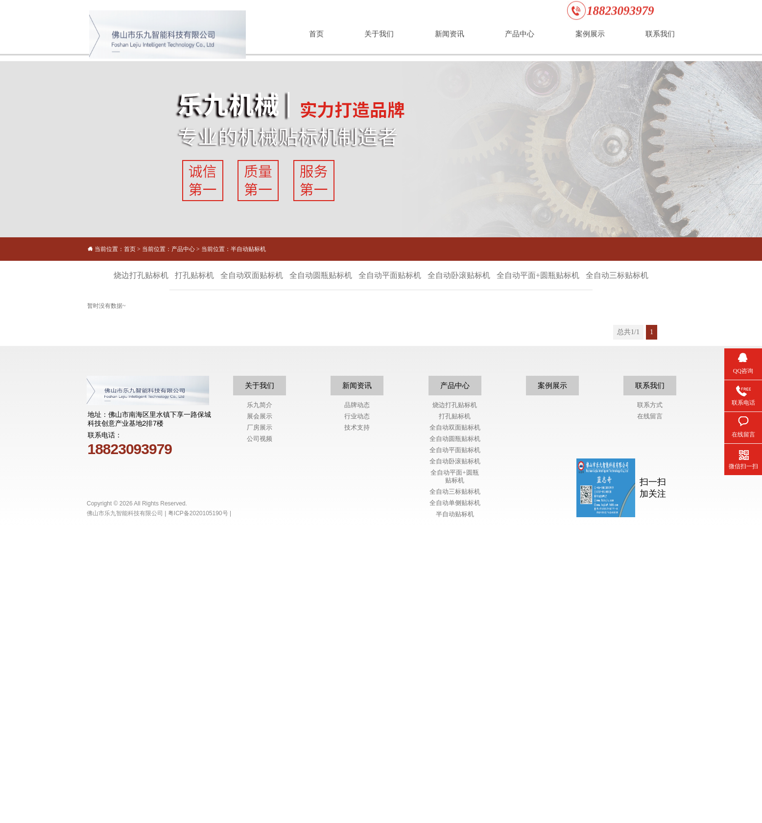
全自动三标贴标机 (454, 787)
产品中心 (183, 249)
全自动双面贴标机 (454, 723)
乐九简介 (259, 701)
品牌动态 (357, 701)
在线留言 (650, 712)
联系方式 (650, 701)
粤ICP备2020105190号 (198, 809)
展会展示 (259, 712)
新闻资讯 (357, 682)
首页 (130, 249)
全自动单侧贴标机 (454, 798)
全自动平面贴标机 (454, 746)
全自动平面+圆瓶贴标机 (454, 772)
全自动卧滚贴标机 (454, 757)
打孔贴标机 (455, 712)
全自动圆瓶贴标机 (454, 734)
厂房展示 (259, 723)
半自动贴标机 (248, 249)
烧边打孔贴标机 (454, 701)
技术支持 (357, 723)
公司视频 (259, 734)
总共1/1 (628, 332)
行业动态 (357, 712)
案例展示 (552, 682)
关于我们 (259, 682)
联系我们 (650, 682)
